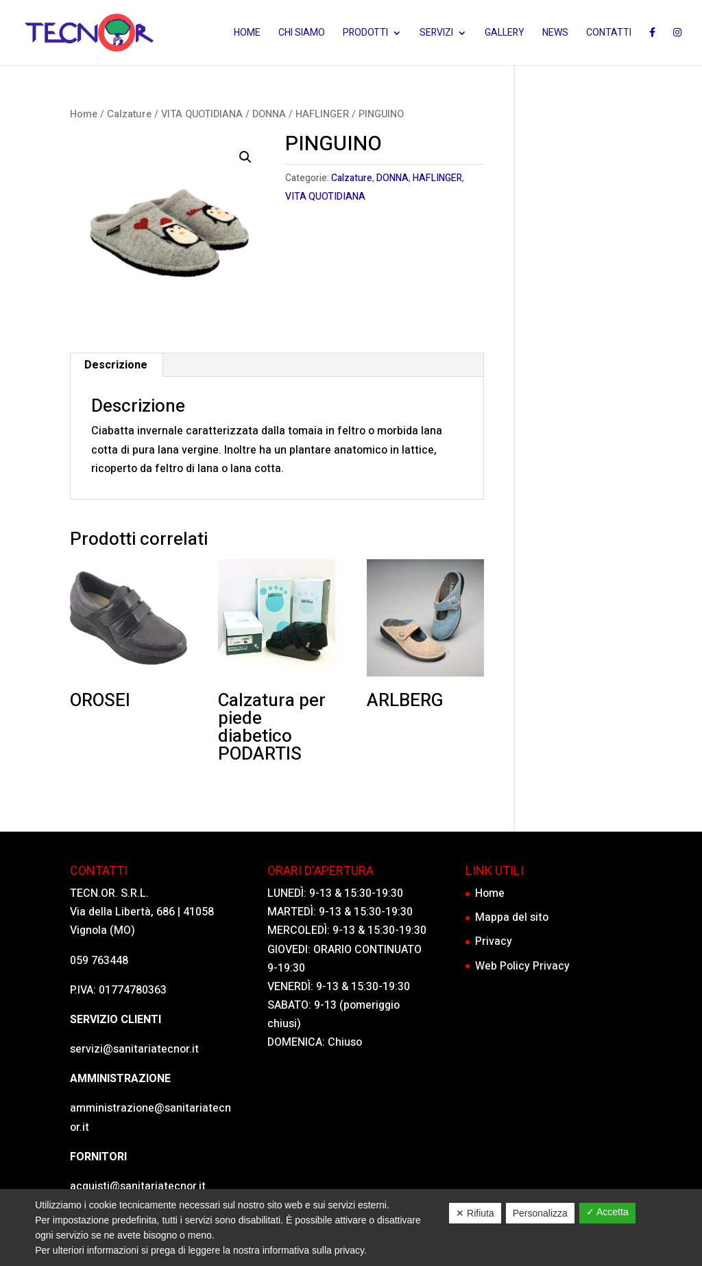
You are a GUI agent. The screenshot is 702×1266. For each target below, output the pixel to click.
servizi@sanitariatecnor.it (134, 1049)
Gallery (504, 34)
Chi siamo (301, 34)
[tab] (116, 365)
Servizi (436, 34)
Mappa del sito (511, 917)
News (555, 34)
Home (247, 34)
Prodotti (365, 34)
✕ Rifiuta (475, 1213)
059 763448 (99, 960)
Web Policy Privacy (522, 966)
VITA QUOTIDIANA (202, 114)
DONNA (269, 114)
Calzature (129, 114)
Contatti (608, 34)
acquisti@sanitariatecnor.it (138, 1186)
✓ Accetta (607, 1211)
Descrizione (115, 365)
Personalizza (540, 1213)
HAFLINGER (322, 114)
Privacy (493, 941)
